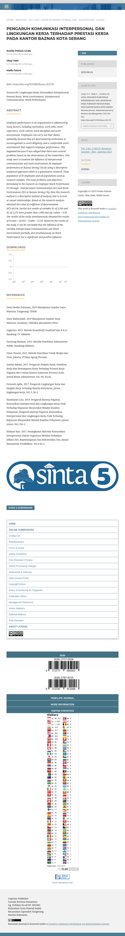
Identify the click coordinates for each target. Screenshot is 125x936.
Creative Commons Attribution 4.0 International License (78, 923)
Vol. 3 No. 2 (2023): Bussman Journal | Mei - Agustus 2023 (61, 19)
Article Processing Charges (22, 566)
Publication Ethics (18, 596)
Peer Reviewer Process (21, 560)
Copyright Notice (17, 584)
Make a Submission (20, 507)
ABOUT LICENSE (18, 626)
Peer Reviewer (16, 620)
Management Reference (21, 602)
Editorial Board (16, 542)
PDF (83, 53)
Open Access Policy (19, 578)
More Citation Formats (95, 126)
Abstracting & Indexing (20, 572)
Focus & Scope (16, 548)
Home (10, 19)
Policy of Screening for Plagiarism (26, 590)
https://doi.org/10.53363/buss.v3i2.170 (33, 84)
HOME (12, 523)
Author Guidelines (18, 554)
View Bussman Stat (62, 882)
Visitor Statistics (17, 608)
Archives (21, 19)
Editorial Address (17, 614)
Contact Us (14, 536)
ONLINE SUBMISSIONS (21, 529)
